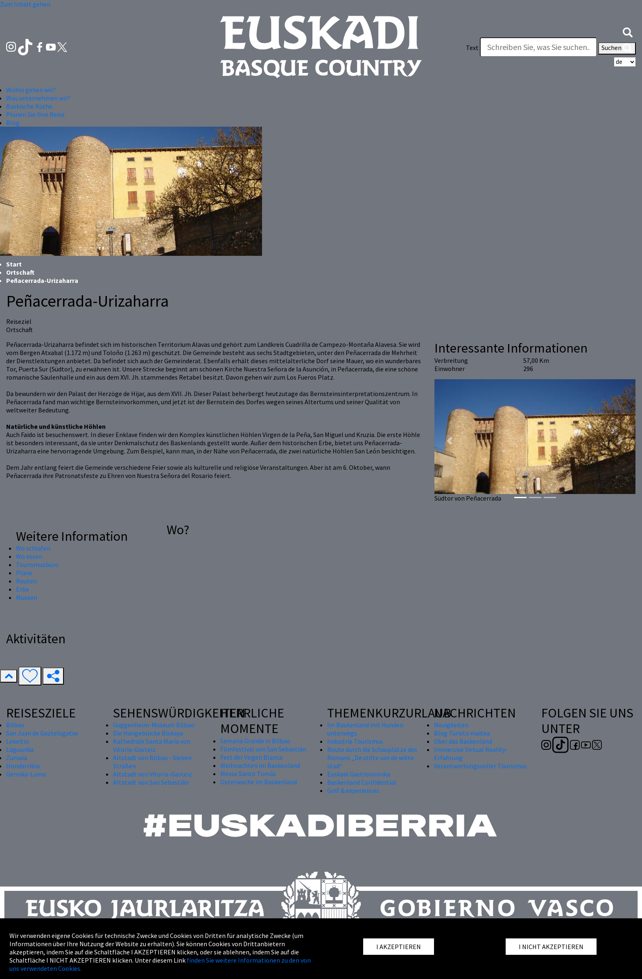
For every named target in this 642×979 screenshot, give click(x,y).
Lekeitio (17, 741)
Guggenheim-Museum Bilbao (153, 725)
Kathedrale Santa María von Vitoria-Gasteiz (151, 745)
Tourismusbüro (37, 564)
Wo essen (29, 556)
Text (472, 47)
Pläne (24, 573)
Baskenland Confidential (361, 782)
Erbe (22, 589)
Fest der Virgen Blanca (251, 757)
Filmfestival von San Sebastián (263, 749)
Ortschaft (20, 272)
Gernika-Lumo (26, 774)
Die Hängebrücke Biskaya (148, 733)
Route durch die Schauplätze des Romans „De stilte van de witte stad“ (372, 757)
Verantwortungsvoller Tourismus (480, 766)
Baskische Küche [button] (29, 106)
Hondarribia (23, 766)
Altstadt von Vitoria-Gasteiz (152, 774)
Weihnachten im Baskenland (260, 765)
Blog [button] (13, 122)
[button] (628, 31)
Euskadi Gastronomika (358, 774)
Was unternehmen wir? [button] (38, 98)
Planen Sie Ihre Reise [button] (35, 114)
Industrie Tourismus (355, 741)
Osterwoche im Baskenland (258, 782)
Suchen (617, 48)
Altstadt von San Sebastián (151, 782)
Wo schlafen (33, 548)
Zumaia (16, 758)
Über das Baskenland (463, 741)
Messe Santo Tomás (248, 774)
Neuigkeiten (451, 725)
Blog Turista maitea (462, 733)
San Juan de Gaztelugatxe (42, 733)
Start (14, 264)
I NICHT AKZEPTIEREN (551, 947)
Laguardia (20, 749)
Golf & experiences (353, 790)
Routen (26, 581)
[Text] (538, 47)
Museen (26, 597)
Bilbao (15, 725)
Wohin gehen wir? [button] (31, 90)
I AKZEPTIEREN (398, 947)
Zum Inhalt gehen (25, 4)
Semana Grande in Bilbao (255, 741)
